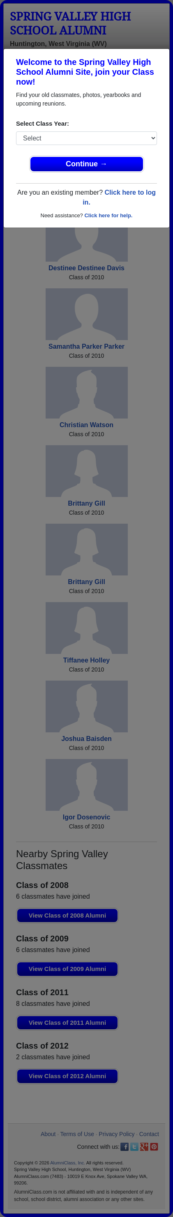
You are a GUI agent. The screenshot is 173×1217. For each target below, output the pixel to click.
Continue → (86, 164)
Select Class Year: (42, 123)
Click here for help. (108, 215)
